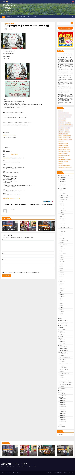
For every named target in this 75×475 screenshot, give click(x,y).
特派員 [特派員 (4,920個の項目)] (61, 161)
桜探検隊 (59, 397)
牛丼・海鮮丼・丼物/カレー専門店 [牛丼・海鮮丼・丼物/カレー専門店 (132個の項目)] (65, 159)
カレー (61, 203)
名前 (3, 253)
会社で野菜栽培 (60, 327)
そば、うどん (62, 359)
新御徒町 (61, 296)
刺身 (60, 255)
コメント (4, 239)
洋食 (60, 266)
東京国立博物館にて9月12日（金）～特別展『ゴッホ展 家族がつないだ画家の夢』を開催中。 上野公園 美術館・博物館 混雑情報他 (65, 95)
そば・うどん (62, 218)
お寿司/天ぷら (62, 355)
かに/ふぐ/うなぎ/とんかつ (64, 357)
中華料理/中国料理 (63, 367)
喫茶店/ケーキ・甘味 (63, 369)
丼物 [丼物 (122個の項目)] (60, 137)
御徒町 (61, 294)
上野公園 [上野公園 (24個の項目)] (61, 131)
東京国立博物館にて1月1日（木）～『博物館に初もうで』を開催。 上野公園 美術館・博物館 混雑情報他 (65, 83)
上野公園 (59, 318)
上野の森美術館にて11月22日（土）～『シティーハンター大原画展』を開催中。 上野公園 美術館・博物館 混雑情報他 (66, 92)
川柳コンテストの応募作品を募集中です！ (65, 75)
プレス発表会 (60, 186)
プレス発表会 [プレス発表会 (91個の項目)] (61, 127)
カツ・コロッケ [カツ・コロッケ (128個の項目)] (62, 116)
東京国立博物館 (6, 158)
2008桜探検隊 (62, 400)
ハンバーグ (61, 225)
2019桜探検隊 (62, 421)
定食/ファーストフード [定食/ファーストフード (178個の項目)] (63, 143)
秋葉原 (61, 309)
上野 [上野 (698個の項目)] (66, 129)
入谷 (60, 290)
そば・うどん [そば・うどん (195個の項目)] (69, 114)
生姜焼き (61, 274)
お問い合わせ (35, 16)
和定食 (61, 257)
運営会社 (29, 16)
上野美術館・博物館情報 (8, 23)
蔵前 (60, 313)
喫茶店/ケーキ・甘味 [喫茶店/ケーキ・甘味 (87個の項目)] (68, 139)
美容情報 (59, 424)
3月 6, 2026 (42, 454)
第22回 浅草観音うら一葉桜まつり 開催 (28, 227)
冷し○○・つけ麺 (62, 253)
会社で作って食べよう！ (62, 325)
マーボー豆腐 (62, 238)
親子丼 (61, 276)
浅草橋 (61, 303)
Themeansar (19, 472)
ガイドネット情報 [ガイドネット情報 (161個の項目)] (62, 118)
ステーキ (61, 214)
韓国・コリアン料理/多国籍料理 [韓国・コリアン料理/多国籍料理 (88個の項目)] (64, 165)
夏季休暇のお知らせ (65, 28)
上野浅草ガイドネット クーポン (9, 135)
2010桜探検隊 (62, 404)
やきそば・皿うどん (63, 240)
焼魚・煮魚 (61, 272)
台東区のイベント (61, 329)
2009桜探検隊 (62, 402)
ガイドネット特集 (61, 179)
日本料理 (61, 377)
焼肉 (60, 270)
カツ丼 (61, 201)
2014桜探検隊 (62, 411)
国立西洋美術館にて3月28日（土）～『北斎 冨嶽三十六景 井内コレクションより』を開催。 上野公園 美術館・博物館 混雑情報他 (65, 55)
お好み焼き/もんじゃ (63, 353)
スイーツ (61, 212)
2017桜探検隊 (62, 417)
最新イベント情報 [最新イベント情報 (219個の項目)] (62, 149)
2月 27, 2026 (61, 454)
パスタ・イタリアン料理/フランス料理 (66, 363)
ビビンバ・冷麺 (62, 231)
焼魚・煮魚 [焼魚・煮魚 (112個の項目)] (61, 157)
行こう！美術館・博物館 (21, 16)
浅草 (60, 301)
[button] (72, 16)
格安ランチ (60, 392)
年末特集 (59, 345)
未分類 (59, 390)
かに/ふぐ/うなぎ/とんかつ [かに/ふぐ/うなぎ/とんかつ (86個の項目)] (63, 112)
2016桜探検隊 (62, 415)
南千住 (61, 292)
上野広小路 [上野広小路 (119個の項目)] (66, 131)
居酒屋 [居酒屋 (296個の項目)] (60, 145)
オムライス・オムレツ (63, 195)
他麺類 (61, 251)
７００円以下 (62, 395)
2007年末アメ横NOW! (63, 348)
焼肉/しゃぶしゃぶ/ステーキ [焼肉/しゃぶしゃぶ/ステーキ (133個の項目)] (64, 155)
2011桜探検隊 (62, 406)
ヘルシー (61, 236)
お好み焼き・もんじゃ (63, 197)
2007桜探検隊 (62, 398)
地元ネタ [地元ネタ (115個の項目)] (61, 141)
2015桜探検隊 (62, 413)
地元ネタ (59, 336)
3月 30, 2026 (24, 454)
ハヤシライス (62, 223)
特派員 (12, 23)
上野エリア (61, 332)
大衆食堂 (61, 371)
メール (3, 259)
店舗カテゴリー (60, 352)
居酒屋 (61, 375)
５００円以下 (62, 393)
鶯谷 (60, 316)
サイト (3, 266)
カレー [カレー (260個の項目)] (68, 116)
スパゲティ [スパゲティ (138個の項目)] (61, 122)
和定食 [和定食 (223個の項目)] (60, 139)
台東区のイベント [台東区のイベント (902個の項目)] (66, 137)
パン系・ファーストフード (64, 227)
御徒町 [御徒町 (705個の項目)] (66, 145)
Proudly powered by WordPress (6, 472)
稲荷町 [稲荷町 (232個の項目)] (60, 163)
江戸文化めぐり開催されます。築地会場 (64, 77)
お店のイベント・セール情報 (62, 175)
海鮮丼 (61, 268)
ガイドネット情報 (61, 177)
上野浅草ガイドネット (10, 16)
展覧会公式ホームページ (15, 198)
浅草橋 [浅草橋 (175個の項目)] (60, 153)
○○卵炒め (61, 190)
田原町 (61, 307)
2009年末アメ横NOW (63, 350)
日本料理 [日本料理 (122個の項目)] (66, 147)
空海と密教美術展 (14, 154)
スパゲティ (61, 216)
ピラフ (61, 233)
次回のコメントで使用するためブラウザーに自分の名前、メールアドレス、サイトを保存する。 (21, 272)
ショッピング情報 (61, 181)
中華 (60, 246)
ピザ (60, 229)
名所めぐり (60, 331)
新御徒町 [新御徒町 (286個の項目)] (61, 147)
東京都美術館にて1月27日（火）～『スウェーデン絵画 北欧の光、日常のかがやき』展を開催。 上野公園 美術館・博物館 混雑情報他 (65, 73)
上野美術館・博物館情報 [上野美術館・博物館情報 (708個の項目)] (63, 133)
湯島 (60, 305)
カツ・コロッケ (62, 199)
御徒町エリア (62, 341)
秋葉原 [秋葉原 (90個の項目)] (66, 161)
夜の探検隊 (60, 338)
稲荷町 (61, 311)
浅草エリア (61, 334)
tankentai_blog (12, 28)
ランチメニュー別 (61, 188)
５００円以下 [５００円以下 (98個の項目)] (61, 167)
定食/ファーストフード (63, 373)
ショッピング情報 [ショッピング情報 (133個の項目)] (62, 120)
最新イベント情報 (61, 388)
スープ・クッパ (62, 210)
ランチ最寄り (60, 281)
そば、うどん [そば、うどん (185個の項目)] (62, 114)
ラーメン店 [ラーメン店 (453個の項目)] (61, 129)
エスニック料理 (62, 193)
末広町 (61, 298)
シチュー (61, 208)
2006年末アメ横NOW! (63, 346)
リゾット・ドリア (62, 244)
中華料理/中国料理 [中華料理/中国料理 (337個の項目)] (67, 135)
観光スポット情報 (61, 426)
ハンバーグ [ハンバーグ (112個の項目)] (67, 122)
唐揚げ (61, 259)
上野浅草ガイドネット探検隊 (9, 6)
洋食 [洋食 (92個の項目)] (68, 149)
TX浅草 (61, 283)
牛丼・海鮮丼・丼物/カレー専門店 (65, 382)
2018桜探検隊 (62, 419)
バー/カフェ (62, 361)
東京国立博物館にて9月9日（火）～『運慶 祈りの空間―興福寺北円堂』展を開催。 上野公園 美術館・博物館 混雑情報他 (65, 99)
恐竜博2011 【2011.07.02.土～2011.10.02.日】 (14, 204)
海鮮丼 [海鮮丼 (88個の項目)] (65, 153)
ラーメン (61, 242)
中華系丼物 (61, 248)
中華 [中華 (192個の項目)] (60, 135)
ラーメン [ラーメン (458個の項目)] (67, 127)
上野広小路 (61, 288)
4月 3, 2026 (6, 454)
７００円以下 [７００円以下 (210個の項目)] (68, 167)
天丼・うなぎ (62, 261)
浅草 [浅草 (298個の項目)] (68, 151)
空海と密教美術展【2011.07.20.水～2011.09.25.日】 (27, 25)
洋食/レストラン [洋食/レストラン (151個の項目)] (62, 151)
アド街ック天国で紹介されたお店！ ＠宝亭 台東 (41, 204)
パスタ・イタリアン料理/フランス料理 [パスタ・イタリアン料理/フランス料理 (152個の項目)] (65, 125)
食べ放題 (61, 386)
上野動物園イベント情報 (62, 320)
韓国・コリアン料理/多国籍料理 (65, 384)
